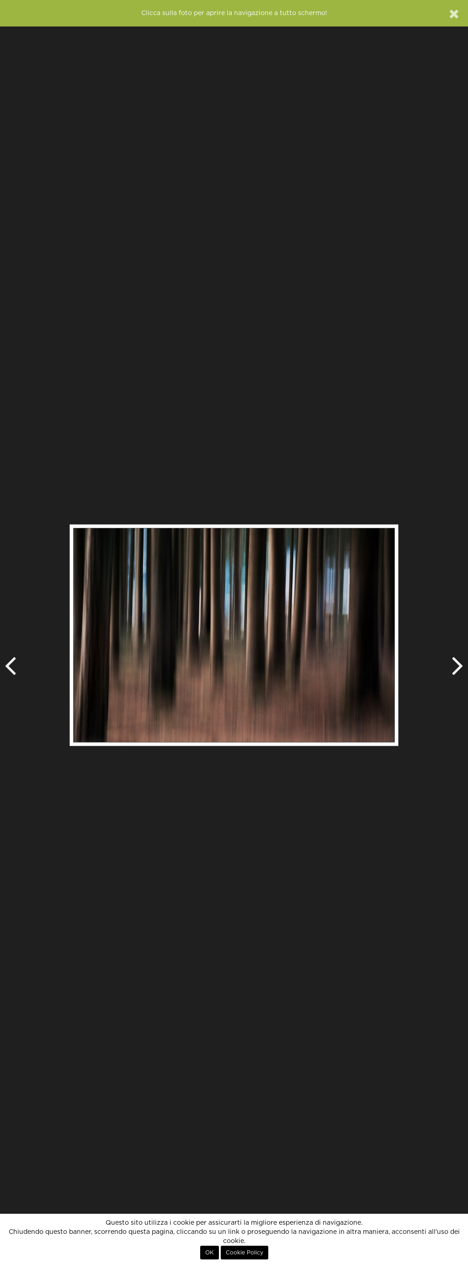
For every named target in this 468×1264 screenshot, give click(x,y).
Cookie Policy (244, 1252)
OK (209, 1252)
